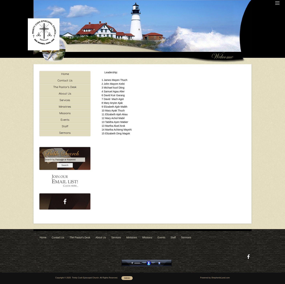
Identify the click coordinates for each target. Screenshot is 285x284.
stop (162, 263)
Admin (127, 278)
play (149, 263)
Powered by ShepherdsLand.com (215, 278)
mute (132, 263)
